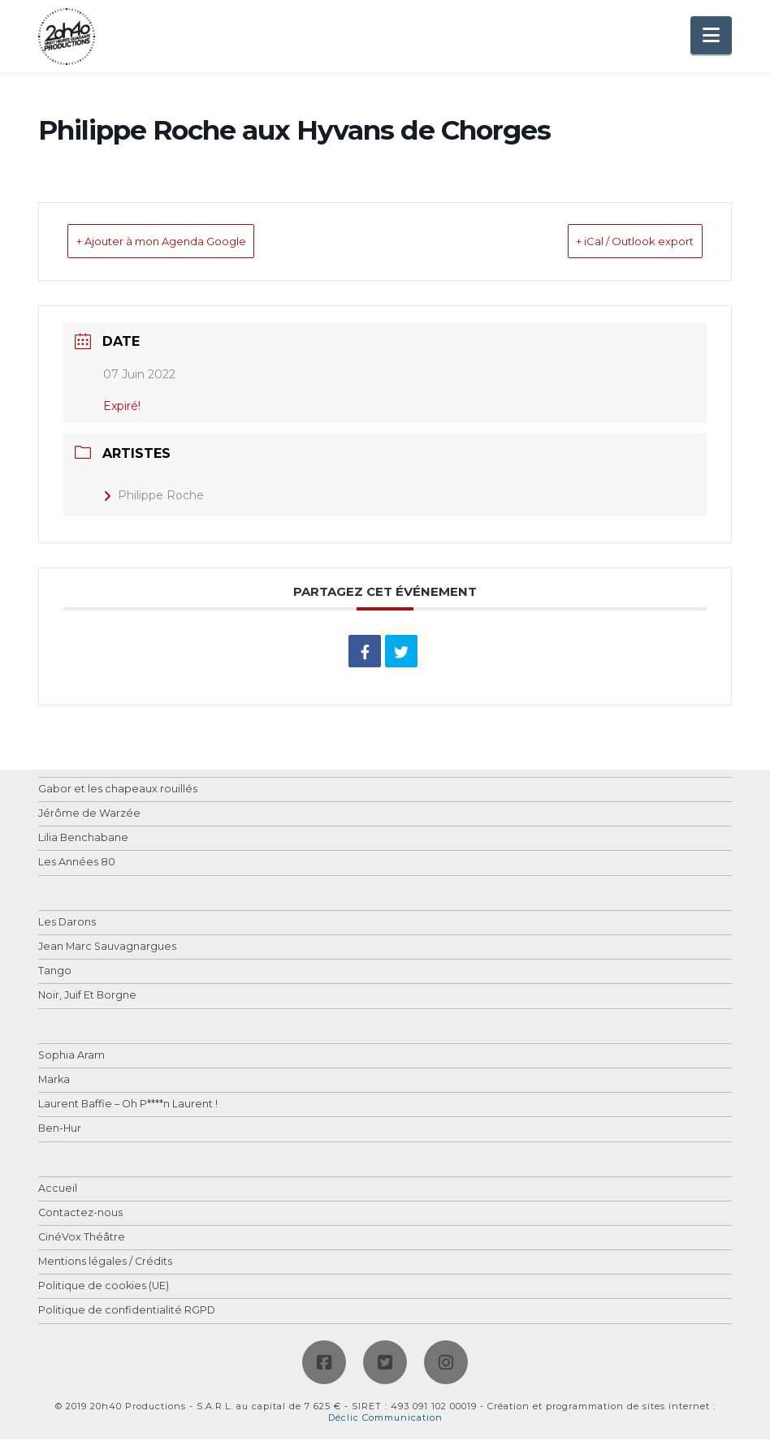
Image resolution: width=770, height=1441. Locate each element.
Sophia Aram (71, 1057)
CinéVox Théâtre (81, 1239)
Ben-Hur (59, 1130)
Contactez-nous (80, 1215)
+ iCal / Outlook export (610, 242)
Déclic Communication (385, 1419)
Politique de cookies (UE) (103, 1288)
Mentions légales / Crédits (105, 1263)
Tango (54, 973)
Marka (54, 1081)
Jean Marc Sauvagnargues (107, 948)
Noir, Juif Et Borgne (87, 997)
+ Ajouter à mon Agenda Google (190, 242)
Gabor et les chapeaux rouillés (117, 791)
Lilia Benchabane (83, 840)
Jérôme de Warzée (89, 815)
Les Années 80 (76, 864)
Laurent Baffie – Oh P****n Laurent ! (128, 1106)
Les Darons (67, 924)
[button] (711, 35)
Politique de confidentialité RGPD (126, 1312)
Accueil (57, 1190)
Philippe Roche (153, 497)
